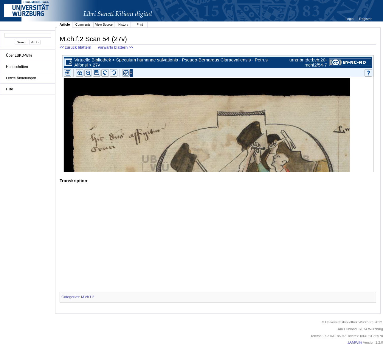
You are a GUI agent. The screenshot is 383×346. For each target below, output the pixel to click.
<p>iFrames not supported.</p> (218, 112)
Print (140, 24)
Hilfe (9, 89)
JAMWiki (354, 342)
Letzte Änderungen (21, 78)
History (123, 24)
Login (349, 19)
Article (65, 24)
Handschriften (17, 67)
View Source (104, 24)
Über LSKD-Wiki (19, 55)
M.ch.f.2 (87, 297)
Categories (70, 297)
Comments (83, 24)
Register (365, 19)
